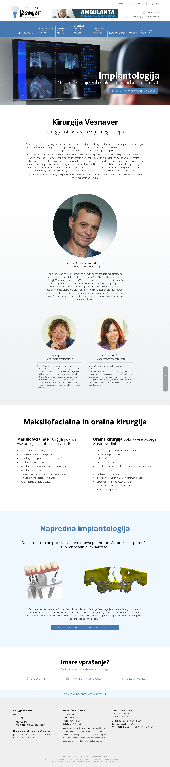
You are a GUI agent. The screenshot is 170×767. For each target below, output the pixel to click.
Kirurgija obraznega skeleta (99, 30)
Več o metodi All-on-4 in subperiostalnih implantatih (85, 627)
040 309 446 (36, 678)
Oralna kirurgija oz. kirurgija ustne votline (44, 30)
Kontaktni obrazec (134, 678)
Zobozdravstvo (117, 33)
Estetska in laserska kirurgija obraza (79, 29)
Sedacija (133, 33)
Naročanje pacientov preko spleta (85, 694)
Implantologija (24, 33)
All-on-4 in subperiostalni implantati (134, 91)
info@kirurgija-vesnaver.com (85, 678)
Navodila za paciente (147, 31)
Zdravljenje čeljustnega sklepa (63, 30)
